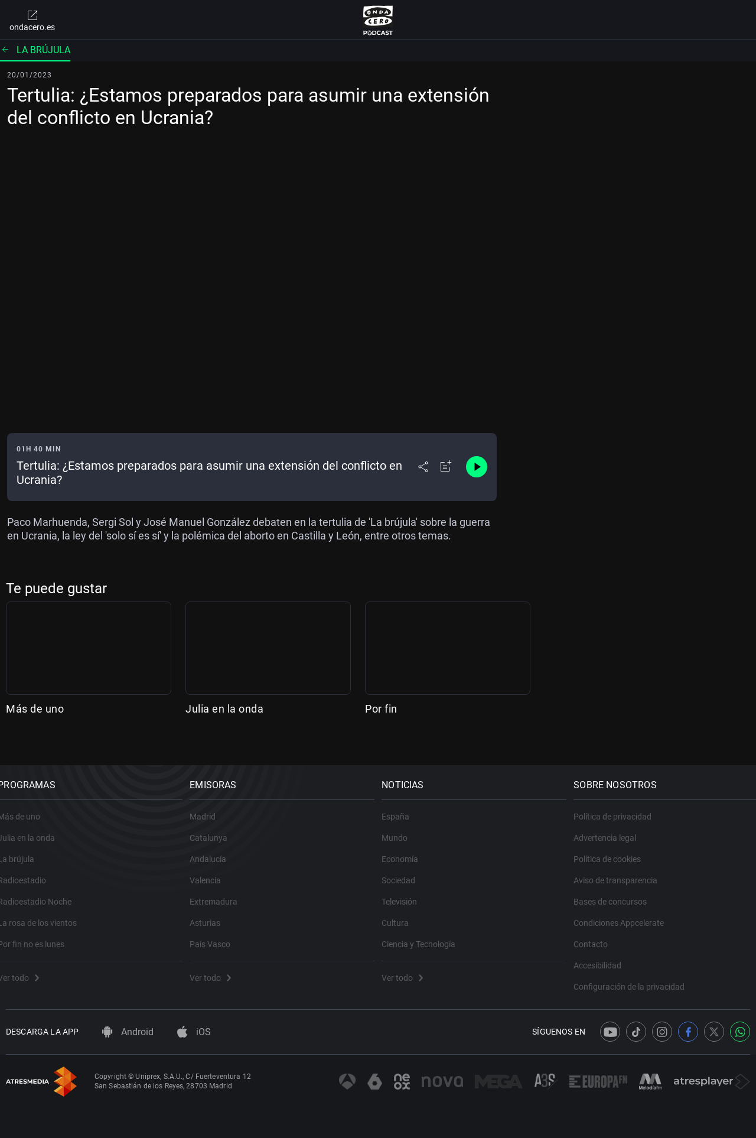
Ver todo (26, 966)
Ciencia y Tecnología (427, 932)
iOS (194, 1032)
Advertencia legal (613, 826)
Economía (408, 847)
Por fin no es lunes (39, 932)
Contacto (599, 932)
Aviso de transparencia (624, 868)
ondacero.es (32, 20)
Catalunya (217, 826)
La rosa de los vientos (45, 911)
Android (128, 1032)
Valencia (213, 868)
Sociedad (406, 868)
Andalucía (216, 847)
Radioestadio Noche (43, 890)
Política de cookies (615, 847)
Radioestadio (30, 868)
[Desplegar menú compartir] (423, 467)
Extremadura (222, 890)
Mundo (403, 826)
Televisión (407, 890)
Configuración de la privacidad (637, 975)
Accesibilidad (606, 953)
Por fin (381, 709)
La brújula (35, 50)
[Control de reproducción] (476, 466)
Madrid (211, 804)
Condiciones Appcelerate (627, 911)
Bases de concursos (618, 890)
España (404, 804)
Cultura (403, 911)
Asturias (213, 911)
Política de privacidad (621, 804)
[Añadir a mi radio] (446, 467)
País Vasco (218, 932)
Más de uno (35, 709)
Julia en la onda (224, 709)
